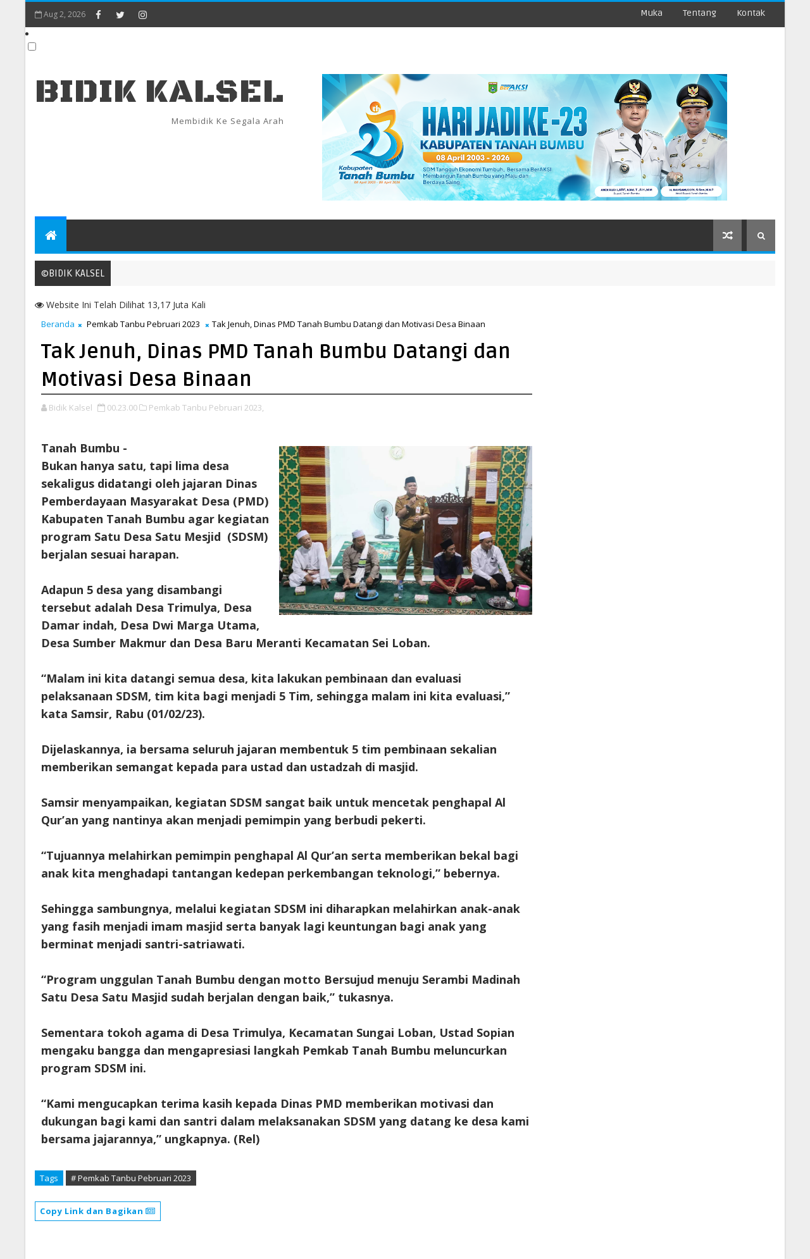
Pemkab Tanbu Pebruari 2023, (206, 407)
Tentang (699, 13)
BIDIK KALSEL (159, 92)
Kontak (751, 13)
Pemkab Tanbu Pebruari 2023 (143, 324)
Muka (651, 13)
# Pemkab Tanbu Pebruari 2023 (131, 1178)
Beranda (58, 324)
